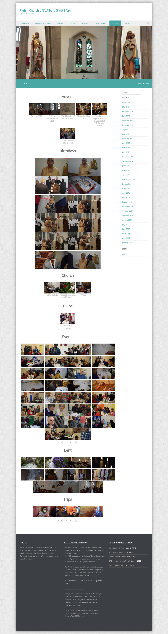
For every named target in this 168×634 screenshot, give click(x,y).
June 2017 (126, 229)
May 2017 (126, 233)
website (92, 562)
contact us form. (85, 575)
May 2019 (126, 170)
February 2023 (127, 120)
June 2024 (126, 116)
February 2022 (127, 138)
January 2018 (127, 202)
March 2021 (126, 148)
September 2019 (128, 161)
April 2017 (126, 238)
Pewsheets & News (43, 23)
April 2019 (126, 175)
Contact (127, 23)
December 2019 (128, 157)
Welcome (25, 23)
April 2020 (126, 152)
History (72, 23)
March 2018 (126, 197)
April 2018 (126, 193)
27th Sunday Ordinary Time (119, 561)
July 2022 (125, 134)
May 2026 (126, 102)
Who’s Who (85, 23)
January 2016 (127, 242)
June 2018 (126, 184)
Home (140, 84)
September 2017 (128, 215)
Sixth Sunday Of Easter (117, 548)
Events (60, 23)
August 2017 (127, 220)
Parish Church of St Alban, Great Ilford (45, 10)
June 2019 (126, 166)
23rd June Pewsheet (116, 565)
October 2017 (127, 211)
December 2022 (128, 125)
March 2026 (126, 107)
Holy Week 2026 (115, 552)
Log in (124, 254)
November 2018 (128, 179)
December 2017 (128, 206)
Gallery (115, 23)
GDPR (81, 616)
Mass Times (101, 23)
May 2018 (126, 188)
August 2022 (127, 129)
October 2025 (127, 111)
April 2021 (126, 143)
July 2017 (125, 224)
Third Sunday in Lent (116, 557)
